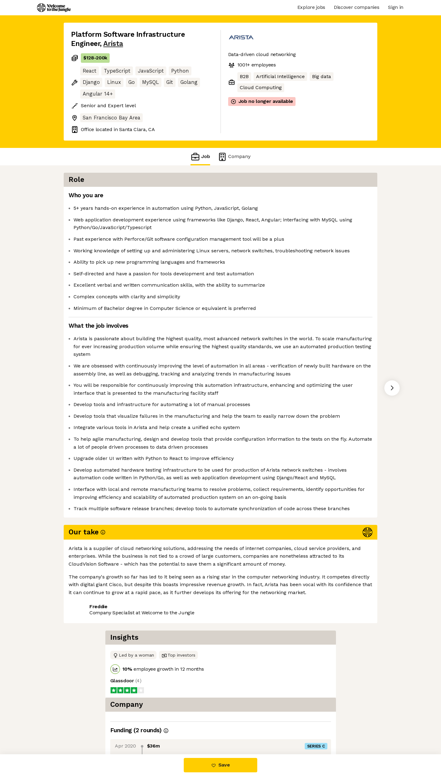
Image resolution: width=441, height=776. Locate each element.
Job (200, 157)
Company (234, 157)
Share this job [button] (88, 729)
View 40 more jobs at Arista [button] (147, 729)
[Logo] (54, 7)
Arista (113, 44)
